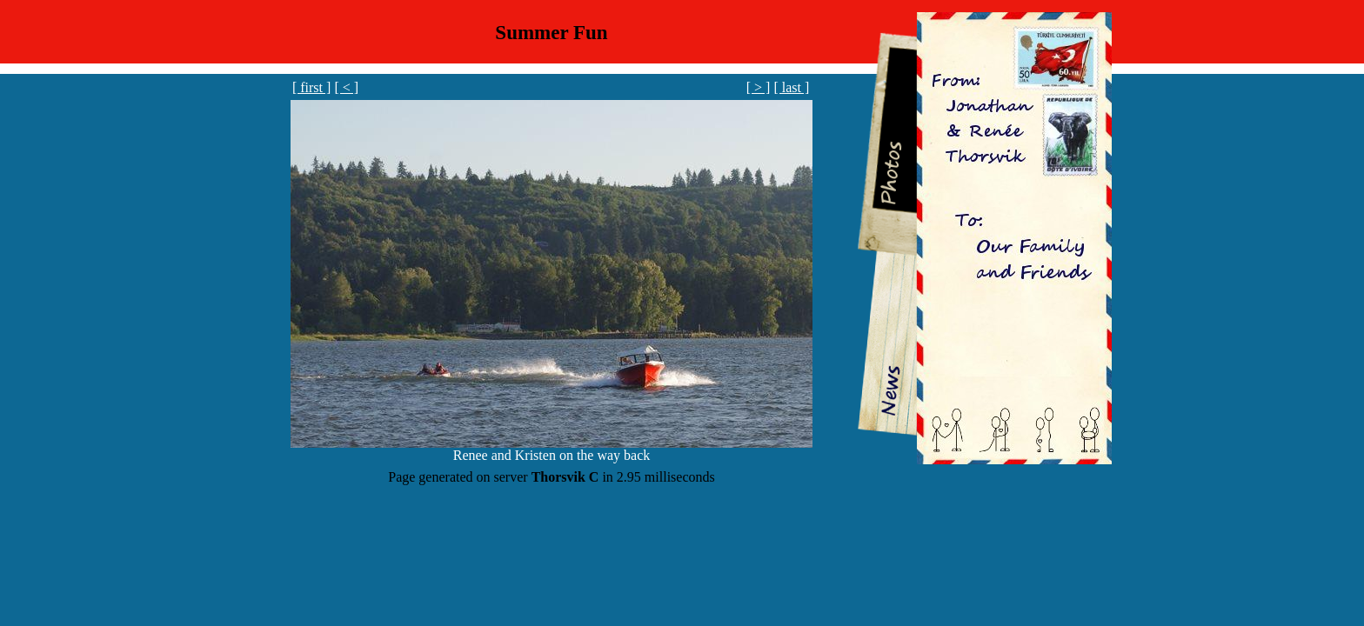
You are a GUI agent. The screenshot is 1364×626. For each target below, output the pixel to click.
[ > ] (758, 87)
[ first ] (311, 87)
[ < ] (346, 87)
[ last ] (791, 87)
